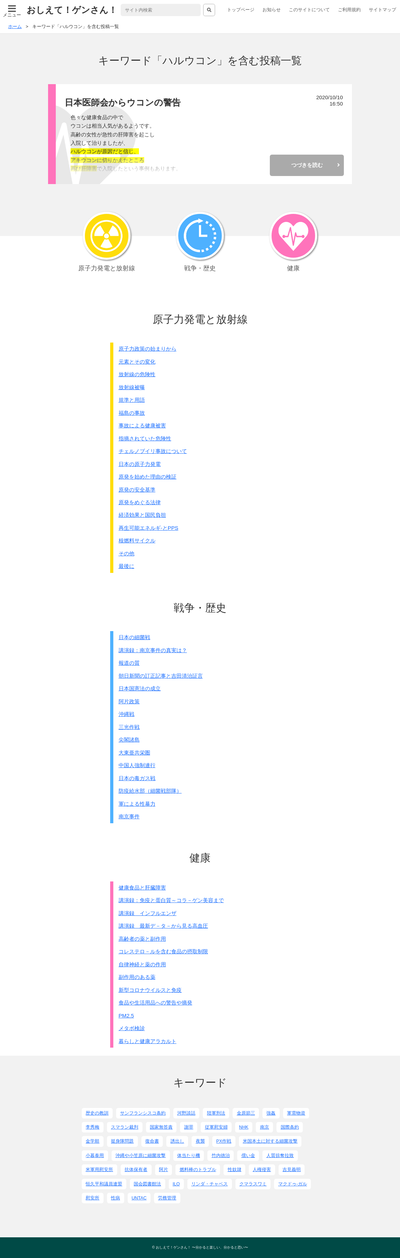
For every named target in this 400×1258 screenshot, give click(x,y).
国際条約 (290, 1127)
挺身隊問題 (122, 1141)
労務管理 (167, 1198)
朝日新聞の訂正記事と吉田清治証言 (161, 676)
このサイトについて (309, 9)
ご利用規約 (349, 9)
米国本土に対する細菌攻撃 (270, 1141)
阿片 (163, 1169)
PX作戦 (223, 1141)
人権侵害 (262, 1169)
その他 (126, 553)
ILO (176, 1184)
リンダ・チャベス (209, 1184)
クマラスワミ (253, 1184)
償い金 (248, 1155)
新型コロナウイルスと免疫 (150, 990)
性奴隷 (234, 1169)
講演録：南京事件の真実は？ (153, 650)
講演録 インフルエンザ (147, 913)
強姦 (270, 1113)
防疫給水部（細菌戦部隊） (150, 791)
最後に (126, 566)
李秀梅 (92, 1127)
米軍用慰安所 (99, 1169)
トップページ (240, 9)
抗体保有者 (136, 1169)
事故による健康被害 (142, 425)
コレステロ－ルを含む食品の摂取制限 (163, 951)
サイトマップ (382, 9)
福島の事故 (132, 413)
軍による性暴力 (137, 804)
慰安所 (92, 1198)
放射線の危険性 (137, 374)
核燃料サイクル (137, 540)
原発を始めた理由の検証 (147, 477)
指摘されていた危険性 (145, 438)
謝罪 (188, 1127)
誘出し (177, 1141)
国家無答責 (161, 1127)
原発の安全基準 (137, 490)
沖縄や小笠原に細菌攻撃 (140, 1155)
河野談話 (186, 1113)
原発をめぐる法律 (140, 502)
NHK (243, 1127)
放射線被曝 (132, 387)
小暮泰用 (95, 1155)
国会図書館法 (147, 1184)
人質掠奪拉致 (280, 1155)
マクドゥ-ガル (292, 1184)
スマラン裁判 (124, 1127)
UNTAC (139, 1198)
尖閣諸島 (129, 740)
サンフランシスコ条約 (143, 1113)
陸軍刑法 (216, 1113)
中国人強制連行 (137, 765)
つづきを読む (307, 165)
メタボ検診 (132, 1028)
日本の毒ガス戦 (137, 778)
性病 (115, 1198)
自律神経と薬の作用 (142, 964)
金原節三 (246, 1113)
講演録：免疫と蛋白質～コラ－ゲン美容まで (171, 900)
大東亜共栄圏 (134, 753)
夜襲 (200, 1141)
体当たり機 (188, 1155)
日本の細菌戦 (134, 637)
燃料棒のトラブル (198, 1169)
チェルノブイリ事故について (153, 451)
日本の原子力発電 (140, 464)
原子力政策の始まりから (147, 349)
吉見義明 (291, 1169)
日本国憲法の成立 (140, 688)
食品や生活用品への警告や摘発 (155, 1003)
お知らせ (271, 9)
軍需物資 (296, 1113)
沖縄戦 (126, 714)
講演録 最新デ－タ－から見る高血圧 (163, 926)
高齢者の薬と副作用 (142, 939)
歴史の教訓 (97, 1113)
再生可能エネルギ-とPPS (148, 528)
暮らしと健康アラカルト (147, 1041)
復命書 (152, 1141)
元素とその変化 (137, 362)
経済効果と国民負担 (142, 515)
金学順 (92, 1141)
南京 (264, 1127)
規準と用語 (132, 400)
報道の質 (129, 663)
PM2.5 (126, 1016)
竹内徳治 (221, 1155)
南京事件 (129, 816)
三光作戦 (129, 727)
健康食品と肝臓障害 (142, 888)
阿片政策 (129, 701)
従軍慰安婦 (216, 1127)
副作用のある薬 (137, 977)
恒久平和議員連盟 (104, 1184)
